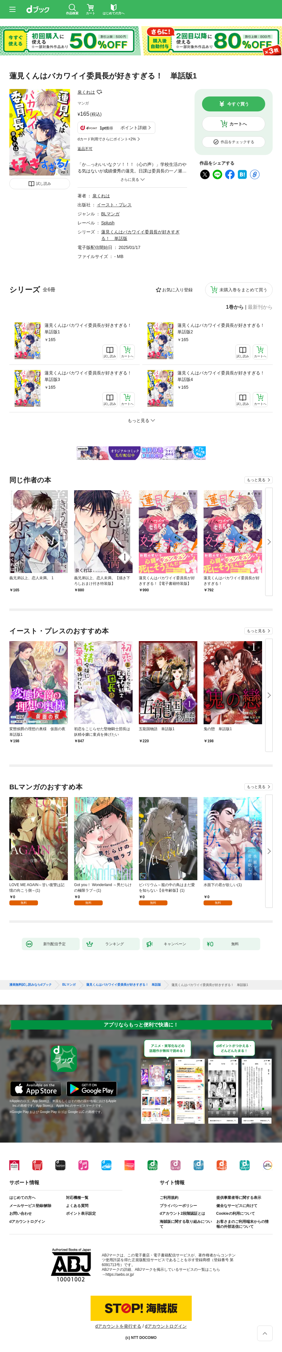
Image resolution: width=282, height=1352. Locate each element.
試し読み (43, 183)
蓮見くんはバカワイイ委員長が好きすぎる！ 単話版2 (222, 328)
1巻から (235, 307)
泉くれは (86, 92)
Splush (108, 222)
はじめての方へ (22, 1197)
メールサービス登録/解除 (30, 1206)
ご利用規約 (169, 1197)
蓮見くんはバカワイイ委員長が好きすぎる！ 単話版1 (90, 328)
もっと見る (256, 480)
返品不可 (85, 149)
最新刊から (260, 307)
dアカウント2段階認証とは (182, 1213)
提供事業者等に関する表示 (238, 1197)
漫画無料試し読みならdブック (30, 984)
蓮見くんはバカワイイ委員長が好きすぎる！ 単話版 (123, 984)
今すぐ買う (238, 103)
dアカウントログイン (27, 1221)
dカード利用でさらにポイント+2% (107, 139)
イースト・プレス (114, 204)
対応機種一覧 (77, 1197)
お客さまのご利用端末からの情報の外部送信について (242, 1224)
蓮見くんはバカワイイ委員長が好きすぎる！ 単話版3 (90, 376)
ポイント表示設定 (81, 1213)
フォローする (99, 92)
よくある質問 (77, 1206)
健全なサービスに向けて (236, 1206)
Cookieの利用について (235, 1213)
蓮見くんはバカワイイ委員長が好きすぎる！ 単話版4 (222, 376)
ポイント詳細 (133, 127)
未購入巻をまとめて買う (243, 289)
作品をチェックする (237, 142)
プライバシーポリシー (178, 1206)
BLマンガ (110, 213)
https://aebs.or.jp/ (120, 1274)
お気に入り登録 (177, 289)
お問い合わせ (20, 1213)
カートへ (238, 123)
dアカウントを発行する (118, 1326)
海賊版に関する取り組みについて (186, 1224)
